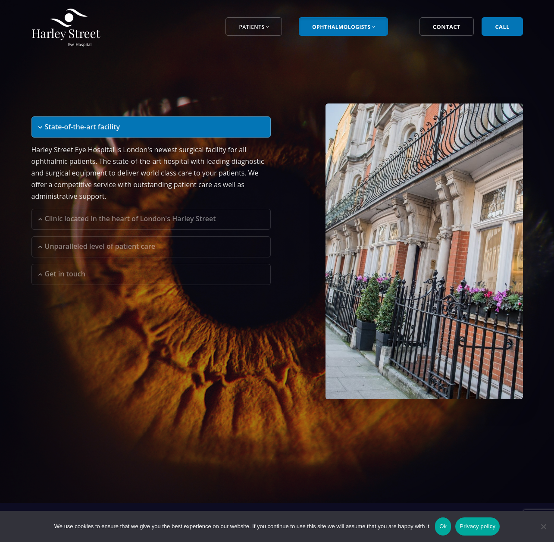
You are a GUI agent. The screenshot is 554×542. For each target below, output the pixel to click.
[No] (543, 526)
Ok (443, 526)
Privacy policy (477, 526)
